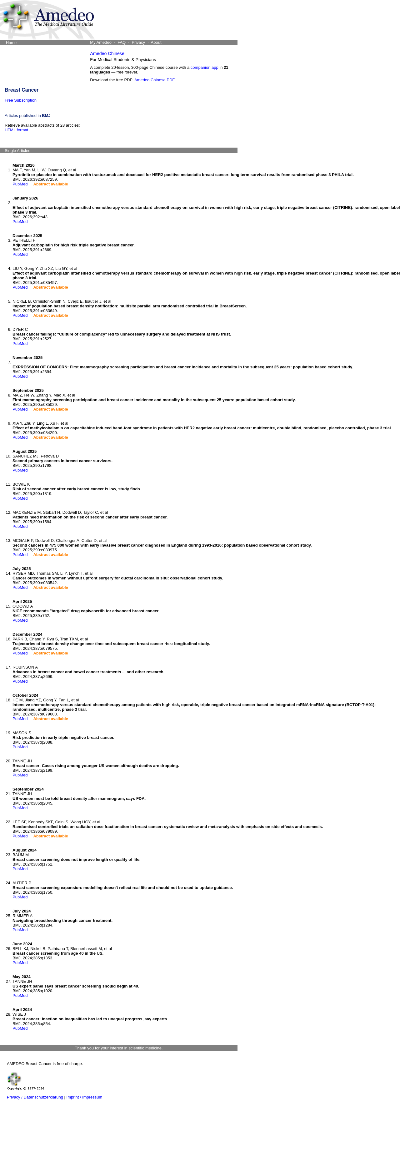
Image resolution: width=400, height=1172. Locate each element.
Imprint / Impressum (84, 1097)
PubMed (20, 184)
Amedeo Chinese (107, 53)
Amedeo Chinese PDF (154, 80)
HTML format (16, 130)
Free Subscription (21, 100)
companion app (204, 67)
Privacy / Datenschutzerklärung (35, 1097)
